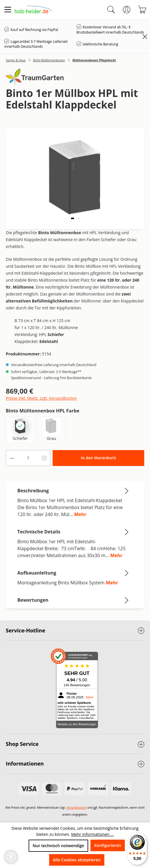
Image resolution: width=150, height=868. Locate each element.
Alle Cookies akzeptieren (77, 860)
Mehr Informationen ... (92, 834)
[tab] (74, 502)
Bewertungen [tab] (73, 600)
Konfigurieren (107, 845)
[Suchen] (111, 9)
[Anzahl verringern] (12, 458)
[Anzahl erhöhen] (44, 458)
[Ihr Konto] (126, 9)
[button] (72, 218)
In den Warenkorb (98, 457)
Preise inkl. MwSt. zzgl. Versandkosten (41, 398)
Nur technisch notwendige (58, 845)
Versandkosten (76, 807)
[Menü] (8, 9)
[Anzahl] (28, 458)
